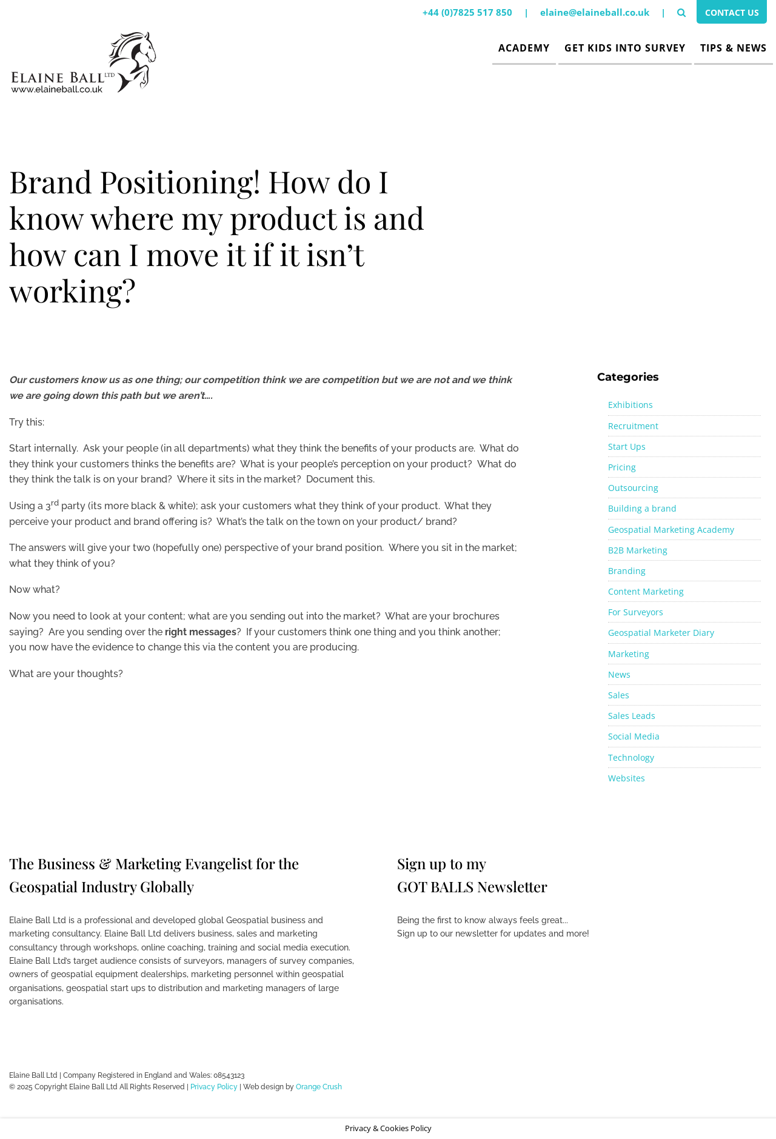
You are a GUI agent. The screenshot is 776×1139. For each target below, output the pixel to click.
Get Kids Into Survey (625, 48)
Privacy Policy (214, 1087)
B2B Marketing (637, 550)
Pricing (622, 467)
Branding (627, 570)
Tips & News (733, 48)
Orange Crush (319, 1087)
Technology (631, 757)
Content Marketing (646, 591)
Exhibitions (630, 404)
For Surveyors (635, 612)
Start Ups (627, 446)
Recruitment (633, 426)
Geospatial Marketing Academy (671, 529)
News (619, 674)
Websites (626, 778)
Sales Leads (631, 715)
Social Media (634, 736)
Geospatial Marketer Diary (661, 632)
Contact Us (729, 14)
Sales (618, 695)
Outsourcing (633, 487)
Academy (524, 48)
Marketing (628, 654)
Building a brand (642, 508)
